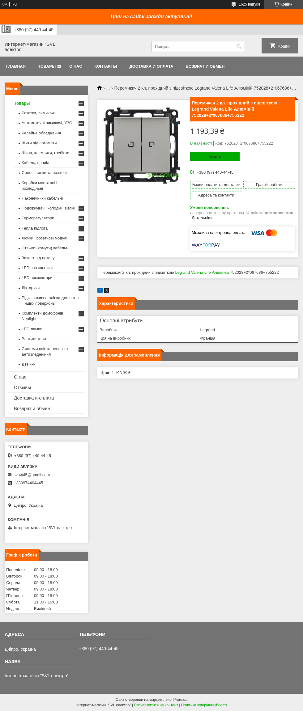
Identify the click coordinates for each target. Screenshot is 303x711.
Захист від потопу (38, 258)
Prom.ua (180, 699)
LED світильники (37, 267)
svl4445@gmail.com (32, 474)
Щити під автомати (39, 143)
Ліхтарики (31, 288)
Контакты (106, 66)
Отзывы (22, 387)
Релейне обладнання (41, 133)
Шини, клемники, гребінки (46, 152)
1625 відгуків (250, 4)
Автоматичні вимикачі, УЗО (47, 123)
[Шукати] (238, 46)
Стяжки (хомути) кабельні (45, 248)
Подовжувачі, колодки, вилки (48, 208)
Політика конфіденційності (204, 705)
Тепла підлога (35, 228)
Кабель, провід (35, 162)
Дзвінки (29, 364)
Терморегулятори (38, 218)
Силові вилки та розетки (44, 172)
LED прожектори (37, 277)
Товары (47, 66)
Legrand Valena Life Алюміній (202, 272)
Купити (214, 156)
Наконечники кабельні (42, 198)
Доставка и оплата (151, 66)
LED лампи (32, 329)
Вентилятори (34, 338)
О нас (75, 66)
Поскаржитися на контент (156, 705)
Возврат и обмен (205, 66)
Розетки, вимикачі (38, 113)
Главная (16, 66)
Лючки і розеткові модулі (44, 238)
